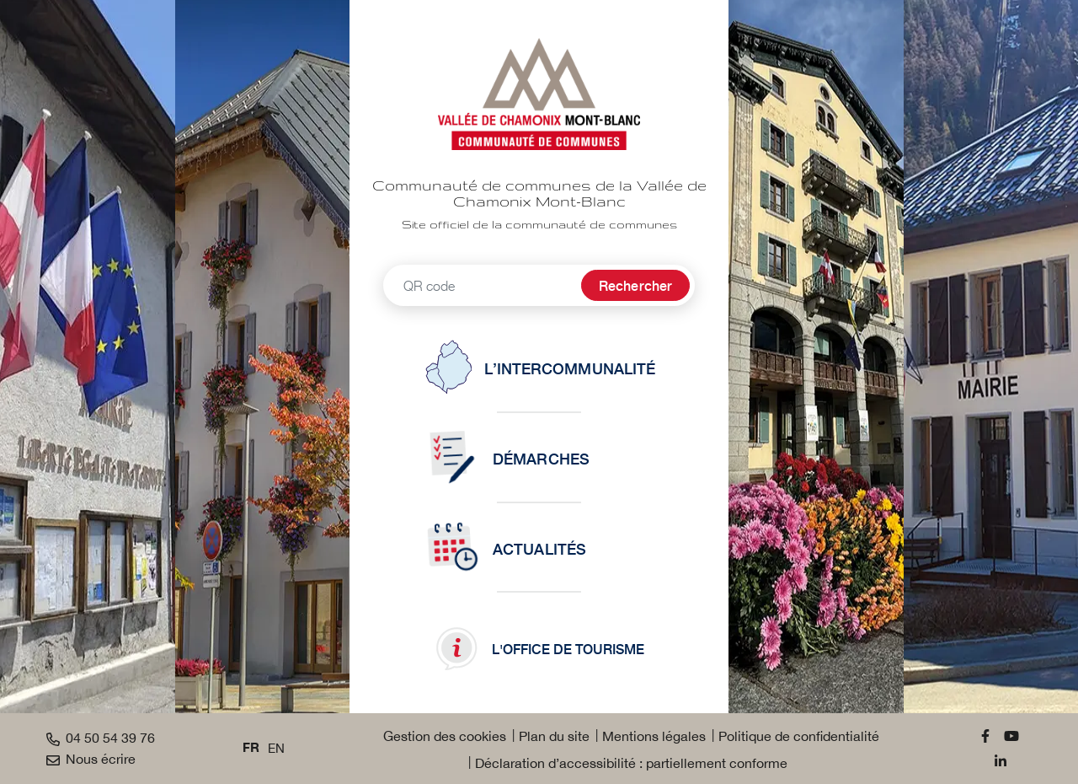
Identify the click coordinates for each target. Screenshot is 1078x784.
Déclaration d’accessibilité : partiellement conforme (631, 763)
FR (251, 748)
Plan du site (554, 736)
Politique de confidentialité (798, 736)
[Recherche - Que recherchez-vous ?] (479, 285)
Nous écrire (91, 759)
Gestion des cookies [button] (444, 736)
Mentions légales (654, 736)
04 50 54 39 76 (100, 738)
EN (276, 748)
